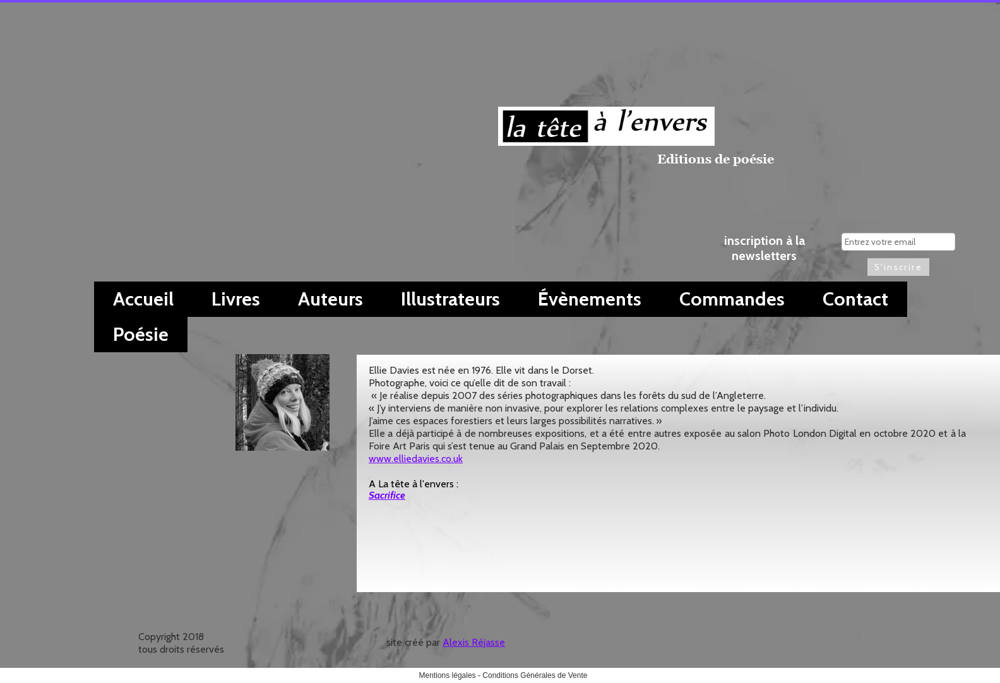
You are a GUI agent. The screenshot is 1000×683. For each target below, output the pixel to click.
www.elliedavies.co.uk (416, 459)
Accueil (143, 299)
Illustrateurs (450, 299)
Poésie (141, 334)
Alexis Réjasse (474, 642)
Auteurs (330, 299)
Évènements (589, 299)
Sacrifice (387, 495)
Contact (855, 299)
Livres (235, 299)
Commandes (732, 299)
